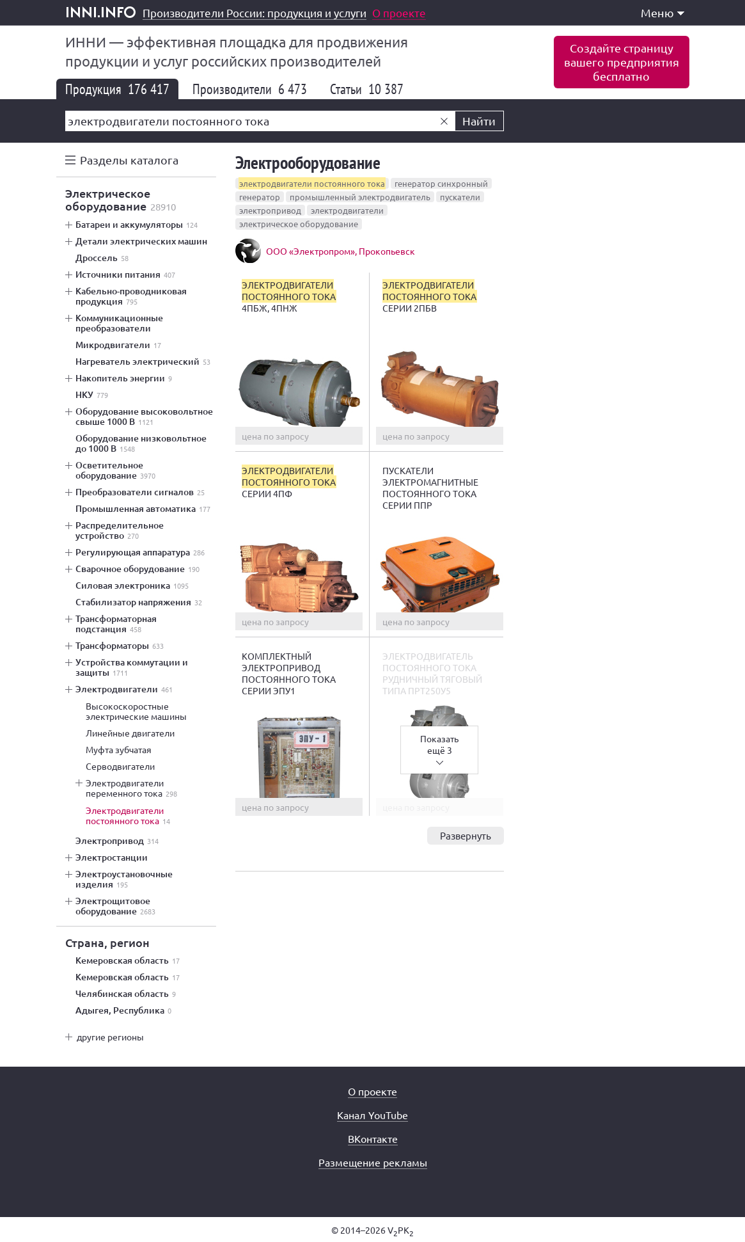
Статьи (367, 89)
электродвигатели (347, 210)
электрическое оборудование (298, 223)
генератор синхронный (441, 183)
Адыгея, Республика (123, 1010)
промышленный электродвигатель (360, 196)
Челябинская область (125, 994)
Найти (479, 120)
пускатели (460, 196)
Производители (249, 89)
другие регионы (110, 1036)
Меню (662, 12)
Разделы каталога (129, 159)
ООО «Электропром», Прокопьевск (340, 251)
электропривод (270, 210)
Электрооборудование (307, 162)
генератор (259, 196)
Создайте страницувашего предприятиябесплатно (621, 62)
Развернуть (465, 835)
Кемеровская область (127, 960)
